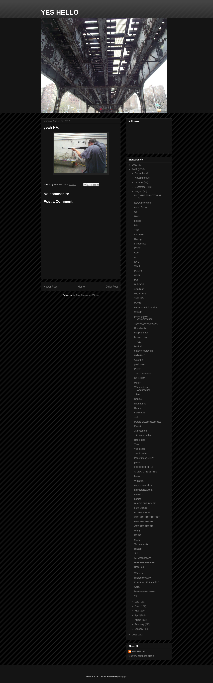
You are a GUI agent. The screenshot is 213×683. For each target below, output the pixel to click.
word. (137, 587)
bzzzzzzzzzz (140, 337)
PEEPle (138, 271)
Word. (137, 266)
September (141, 187)
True (136, 230)
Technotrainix (141, 544)
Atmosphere (140, 430)
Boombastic (140, 328)
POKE (137, 302)
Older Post (112, 286)
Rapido (138, 399)
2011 (135, 634)
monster (138, 494)
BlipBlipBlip (140, 403)
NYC (136, 261)
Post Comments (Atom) (87, 295)
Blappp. (138, 548)
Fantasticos (140, 243)
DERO (137, 535)
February (140, 624)
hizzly (137, 539)
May (137, 610)
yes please (139, 449)
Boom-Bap (139, 440)
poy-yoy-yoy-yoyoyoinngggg (143, 317)
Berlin (137, 216)
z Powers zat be (142, 435)
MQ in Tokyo (140, 293)
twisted (138, 346)
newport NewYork (143, 489)
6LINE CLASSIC (142, 512)
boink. (137, 476)
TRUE (137, 341)
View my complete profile (141, 656)
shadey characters (143, 350)
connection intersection (146, 307)
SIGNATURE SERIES (145, 471)
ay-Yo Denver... (142, 207)
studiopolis (139, 412)
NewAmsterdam (142, 202)
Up (135, 212)
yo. (135, 596)
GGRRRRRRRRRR (144, 562)
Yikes (137, 394)
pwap (137, 462)
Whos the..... (140, 573)
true (136, 280)
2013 (135, 164)
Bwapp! (138, 408)
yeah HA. (139, 298)
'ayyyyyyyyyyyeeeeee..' (146, 323)
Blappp (138, 239)
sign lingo (139, 289)
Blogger (122, 676)
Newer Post (50, 286)
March (138, 619)
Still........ (138, 553)
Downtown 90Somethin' (146, 582)
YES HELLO (60, 12)
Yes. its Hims (141, 453)
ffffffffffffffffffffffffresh (143, 467)
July (137, 601)
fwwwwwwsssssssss (145, 591)
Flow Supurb (140, 508)
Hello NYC (139, 355)
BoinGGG (139, 284)
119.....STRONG (142, 373)
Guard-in (138, 360)
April (137, 615)
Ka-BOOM (139, 378)
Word (137, 530)
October (139, 182)
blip (136, 225)
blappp (137, 221)
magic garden (141, 332)
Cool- (137, 252)
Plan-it (137, 426)
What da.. (139, 480)
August (139, 191)
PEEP (137, 248)
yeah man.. (140, 364)
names (137, 499)
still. (136, 417)
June (137, 606)
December (140, 173)
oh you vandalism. (143, 485)
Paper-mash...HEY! (144, 458)
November (140, 177)
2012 (135, 169)
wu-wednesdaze (142, 558)
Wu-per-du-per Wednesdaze (142, 388)
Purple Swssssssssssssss (147, 421)
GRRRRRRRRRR (143, 521)
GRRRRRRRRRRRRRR (147, 517)
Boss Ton (139, 567)
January (139, 629)
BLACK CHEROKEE (145, 503)
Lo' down (139, 234)
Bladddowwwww (142, 577)
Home (81, 286)
